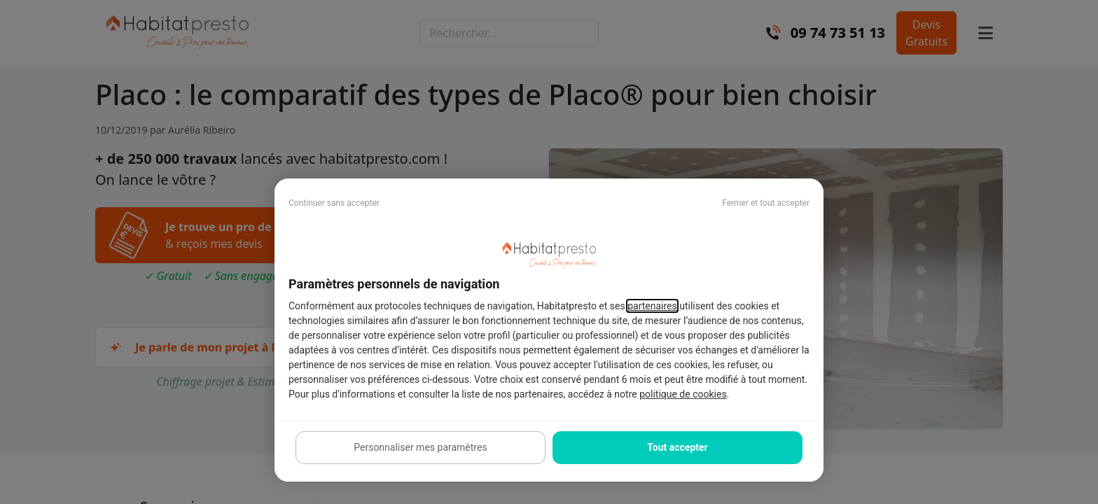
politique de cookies (682, 394)
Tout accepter (677, 447)
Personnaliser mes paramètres (420, 447)
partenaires (652, 306)
